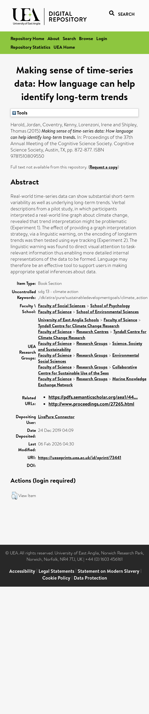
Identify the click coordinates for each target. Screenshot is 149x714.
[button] (14, 496)
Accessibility (22, 571)
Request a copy (103, 167)
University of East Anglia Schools (68, 320)
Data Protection (90, 578)
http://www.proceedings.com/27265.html (91, 404)
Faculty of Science (55, 311)
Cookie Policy (56, 578)
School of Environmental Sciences (107, 311)
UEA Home (64, 47)
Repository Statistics (30, 47)
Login (101, 38)
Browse (86, 38)
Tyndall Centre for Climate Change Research (78, 326)
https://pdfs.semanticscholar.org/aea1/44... (93, 397)
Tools (20, 112)
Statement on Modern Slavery (108, 571)
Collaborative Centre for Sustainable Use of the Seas (87, 370)
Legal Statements (56, 571)
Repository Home (27, 38)
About (53, 38)
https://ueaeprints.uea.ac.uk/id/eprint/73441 (79, 457)
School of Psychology (110, 305)
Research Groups (92, 343)
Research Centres (92, 331)
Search (69, 38)
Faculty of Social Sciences (62, 305)
